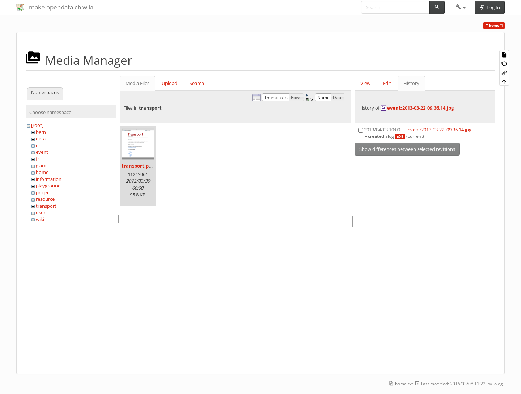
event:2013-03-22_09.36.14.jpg (420, 108)
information (49, 179)
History (411, 83)
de (38, 145)
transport (46, 206)
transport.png (138, 165)
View (365, 83)
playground (48, 185)
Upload (169, 83)
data (41, 138)
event (42, 152)
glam (41, 165)
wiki (40, 219)
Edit (387, 83)
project (43, 192)
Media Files (137, 83)
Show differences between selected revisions (407, 149)
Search (197, 83)
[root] (37, 125)
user (40, 212)
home (42, 172)
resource (45, 199)
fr (37, 159)
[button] (460, 7)
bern (41, 132)
